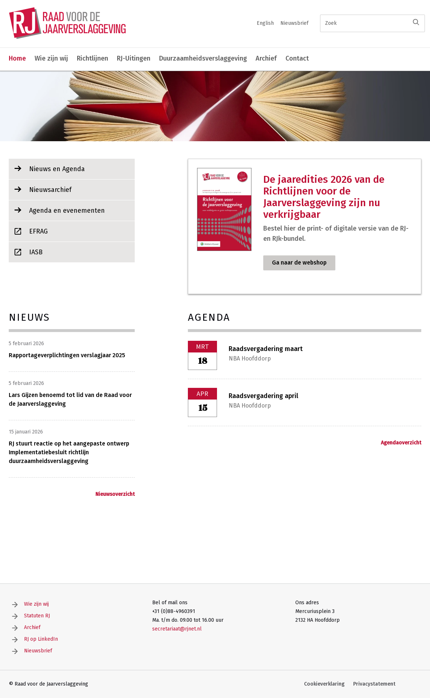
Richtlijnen (92, 58)
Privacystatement (374, 684)
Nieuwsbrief (294, 23)
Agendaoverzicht (401, 443)
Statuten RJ (37, 616)
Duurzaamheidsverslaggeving (203, 58)
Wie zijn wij (51, 58)
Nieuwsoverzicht (115, 494)
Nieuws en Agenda (57, 169)
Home (17, 58)
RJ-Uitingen (133, 58)
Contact (297, 58)
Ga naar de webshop (299, 262)
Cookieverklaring (324, 684)
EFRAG (38, 231)
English (265, 23)
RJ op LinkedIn (41, 639)
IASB (36, 252)
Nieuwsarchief (50, 190)
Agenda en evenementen (67, 211)
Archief (266, 58)
